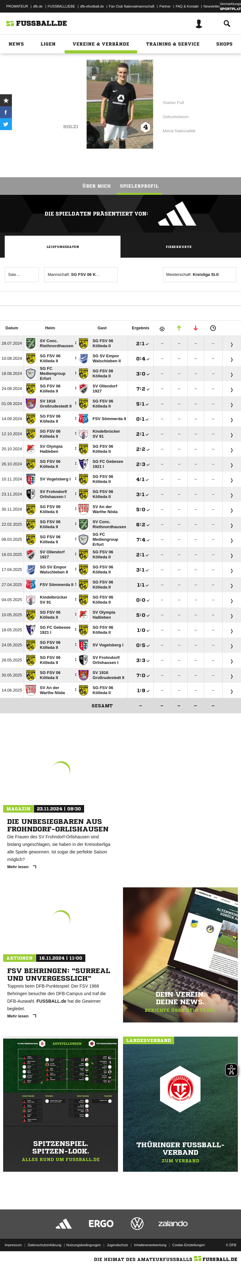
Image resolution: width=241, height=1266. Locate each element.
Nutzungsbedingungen (83, 1245)
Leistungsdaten (62, 246)
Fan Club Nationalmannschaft (131, 6)
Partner (165, 6)
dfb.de (38, 6)
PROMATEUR (17, 6)
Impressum (13, 1245)
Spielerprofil (139, 186)
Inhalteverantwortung (150, 1245)
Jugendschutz (117, 1245)
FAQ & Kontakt (187, 6)
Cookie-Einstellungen (188, 1245)
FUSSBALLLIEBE (61, 6)
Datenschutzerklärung (44, 1245)
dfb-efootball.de (92, 6)
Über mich (96, 186)
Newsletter (212, 6)
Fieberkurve (179, 246)
